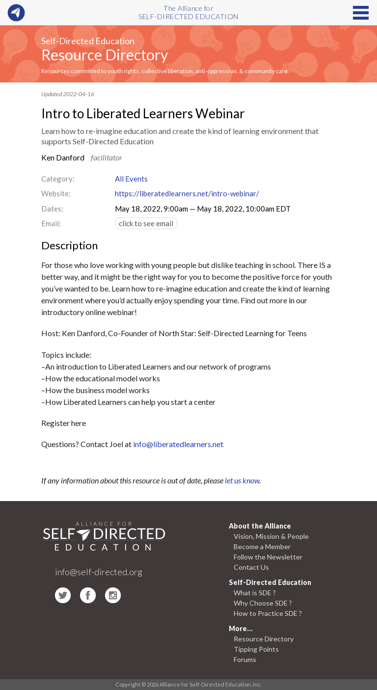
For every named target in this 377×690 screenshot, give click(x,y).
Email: (51, 223)
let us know (242, 480)
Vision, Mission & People (271, 536)
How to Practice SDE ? (268, 613)
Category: (58, 178)
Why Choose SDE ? (263, 603)
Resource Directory (104, 54)
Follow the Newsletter (268, 557)
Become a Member (262, 546)
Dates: (52, 208)
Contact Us (251, 567)
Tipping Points (256, 649)
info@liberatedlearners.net (178, 444)
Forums (245, 659)
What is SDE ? (255, 592)
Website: (56, 193)
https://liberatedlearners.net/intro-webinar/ (187, 193)
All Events (131, 178)
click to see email (146, 223)
